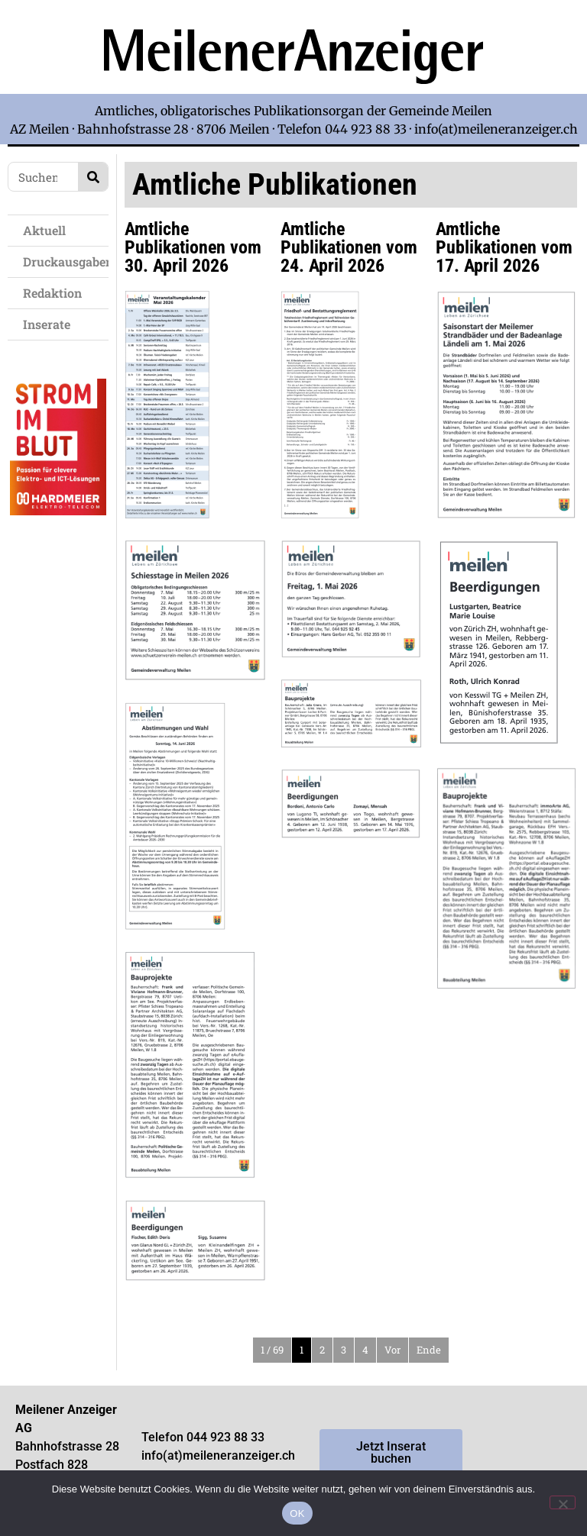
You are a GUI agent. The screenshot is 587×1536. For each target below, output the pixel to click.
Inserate (50, 324)
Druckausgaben (66, 261)
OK (297, 1513)
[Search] (93, 177)
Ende (429, 1350)
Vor (392, 1350)
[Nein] (563, 1502)
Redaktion (56, 293)
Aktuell (48, 230)
